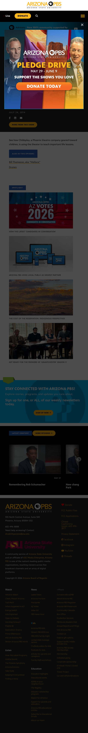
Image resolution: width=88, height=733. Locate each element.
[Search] (36, 16)
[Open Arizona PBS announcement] (44, 31)
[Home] (44, 5)
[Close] (82, 26)
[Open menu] (82, 16)
